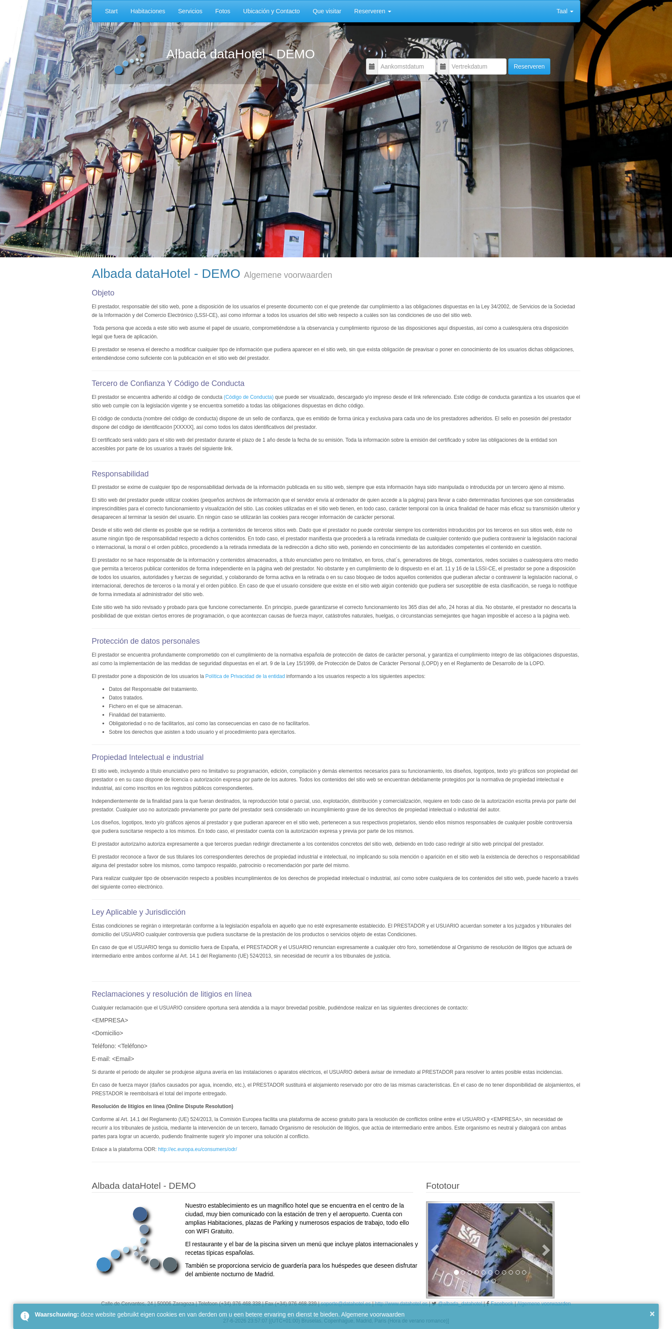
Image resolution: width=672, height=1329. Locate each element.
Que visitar (327, 11)
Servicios (190, 11)
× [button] (652, 1313)
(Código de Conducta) (248, 397)
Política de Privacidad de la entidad (245, 676)
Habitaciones (148, 11)
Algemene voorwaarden (373, 1314)
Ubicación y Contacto (271, 11)
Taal (564, 11)
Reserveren (372, 11)
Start (111, 11)
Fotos (222, 11)
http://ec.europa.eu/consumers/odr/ (197, 1149)
